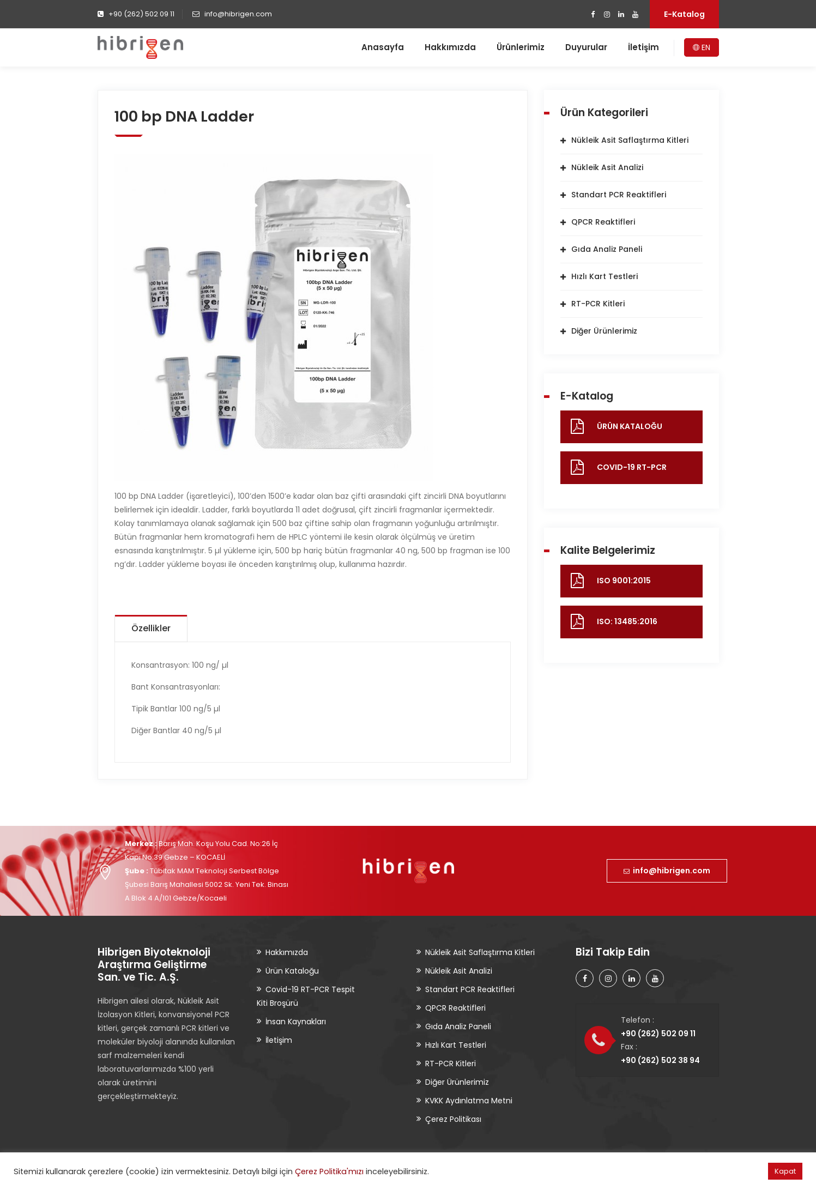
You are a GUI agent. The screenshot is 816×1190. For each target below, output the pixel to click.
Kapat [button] (785, 1171)
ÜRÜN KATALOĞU (629, 426)
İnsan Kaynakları (295, 1021)
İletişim (643, 47)
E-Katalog (684, 14)
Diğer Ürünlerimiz (604, 330)
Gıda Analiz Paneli (606, 249)
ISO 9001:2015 (624, 580)
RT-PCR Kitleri (598, 303)
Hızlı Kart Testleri (604, 276)
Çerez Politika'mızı (329, 1171)
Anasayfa (382, 47)
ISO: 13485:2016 (627, 621)
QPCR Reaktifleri (603, 221)
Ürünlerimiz (521, 47)
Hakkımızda (450, 47)
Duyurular (586, 47)
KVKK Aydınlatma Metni (468, 1100)
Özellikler (151, 628)
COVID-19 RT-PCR (632, 467)
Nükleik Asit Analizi (607, 167)
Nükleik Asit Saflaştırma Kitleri (629, 140)
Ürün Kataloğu (292, 970)
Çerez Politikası (453, 1119)
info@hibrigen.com (667, 870)
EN (701, 47)
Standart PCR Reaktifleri (618, 194)
